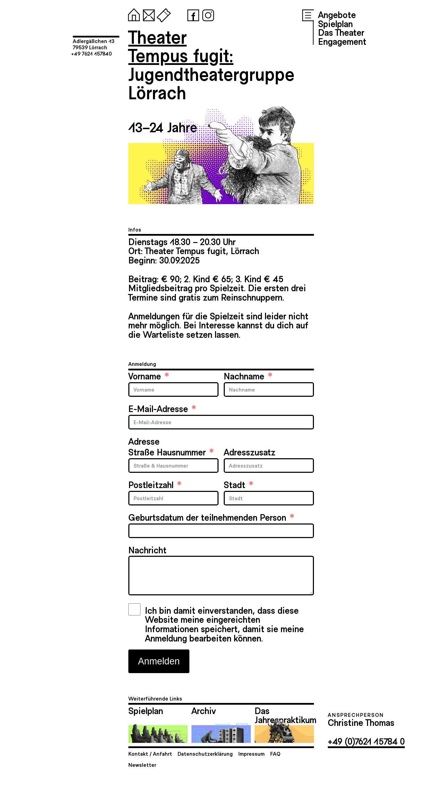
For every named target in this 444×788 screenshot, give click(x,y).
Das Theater (341, 31)
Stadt (234, 484)
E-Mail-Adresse (158, 408)
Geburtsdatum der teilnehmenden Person (207, 517)
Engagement (342, 41)
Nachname (244, 375)
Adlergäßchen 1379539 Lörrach (93, 43)
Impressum (251, 753)
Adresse (144, 441)
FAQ (275, 753)
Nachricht (147, 549)
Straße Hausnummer (167, 451)
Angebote (337, 14)
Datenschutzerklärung (205, 753)
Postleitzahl (150, 484)
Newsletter (142, 764)
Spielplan (335, 23)
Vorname (144, 375)
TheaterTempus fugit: (180, 45)
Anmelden (159, 661)
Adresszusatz (249, 451)
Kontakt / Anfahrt (150, 753)
